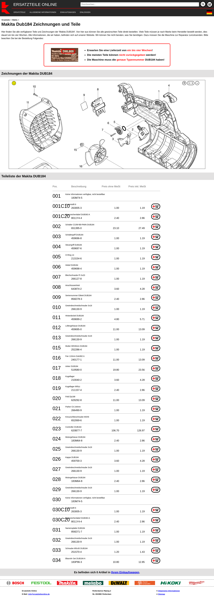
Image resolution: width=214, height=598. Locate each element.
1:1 (190, 83)
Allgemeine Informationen (169, 591)
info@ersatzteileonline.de (39, 594)
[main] (107, 297)
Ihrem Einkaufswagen (125, 572)
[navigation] (103, 12)
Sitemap (161, 594)
